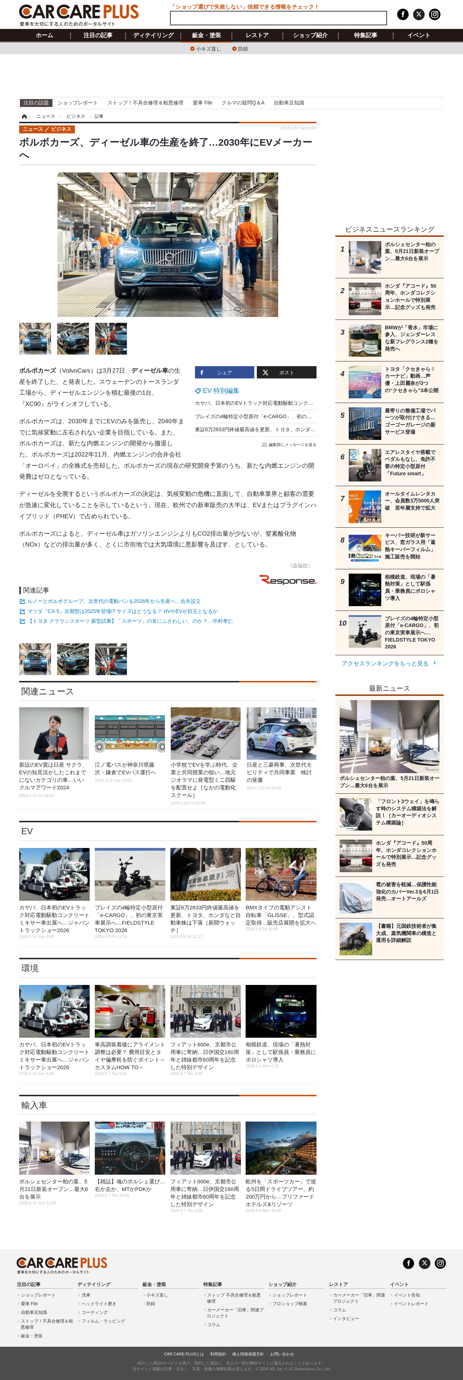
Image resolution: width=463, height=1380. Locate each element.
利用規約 (218, 1354)
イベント (418, 35)
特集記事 (365, 35)
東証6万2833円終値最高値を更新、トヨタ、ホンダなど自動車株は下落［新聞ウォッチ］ (295, 429)
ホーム (44, 35)
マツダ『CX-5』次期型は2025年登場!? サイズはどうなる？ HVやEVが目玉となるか (122, 611)
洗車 (86, 1295)
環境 (30, 968)
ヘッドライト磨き (99, 1303)
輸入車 (34, 1105)
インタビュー (346, 1318)
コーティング (95, 1312)
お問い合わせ (282, 1354)
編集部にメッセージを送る (290, 444)
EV (27, 831)
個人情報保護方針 (248, 1354)
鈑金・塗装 (206, 35)
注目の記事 (98, 35)
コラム (213, 1324)
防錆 (243, 48)
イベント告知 (407, 1295)
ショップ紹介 (310, 35)
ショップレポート (78, 103)
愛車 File (202, 103)
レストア (257, 35)
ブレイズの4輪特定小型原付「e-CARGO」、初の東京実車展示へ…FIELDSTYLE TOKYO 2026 (302, 416)
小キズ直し (208, 48)
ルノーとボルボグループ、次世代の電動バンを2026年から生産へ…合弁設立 (114, 601)
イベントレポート (411, 1303)
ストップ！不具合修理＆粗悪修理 (145, 103)
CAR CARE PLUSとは (184, 1354)
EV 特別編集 (221, 390)
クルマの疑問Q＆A (243, 103)
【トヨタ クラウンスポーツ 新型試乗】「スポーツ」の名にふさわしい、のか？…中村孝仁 (130, 621)
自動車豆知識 (289, 103)
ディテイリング (153, 35)
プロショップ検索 (289, 1303)
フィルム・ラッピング (103, 1321)
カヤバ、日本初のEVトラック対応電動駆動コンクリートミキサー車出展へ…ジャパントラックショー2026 (315, 403)
